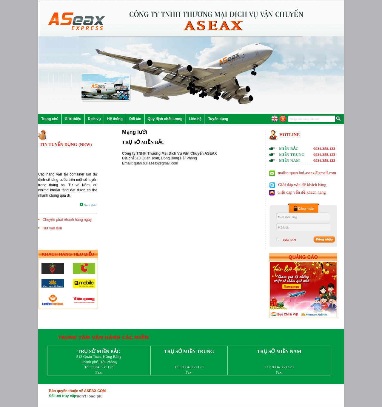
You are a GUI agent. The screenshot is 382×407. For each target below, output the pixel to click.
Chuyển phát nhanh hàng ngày (66, 220)
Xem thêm (88, 205)
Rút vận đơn (51, 228)
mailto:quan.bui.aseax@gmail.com (307, 173)
